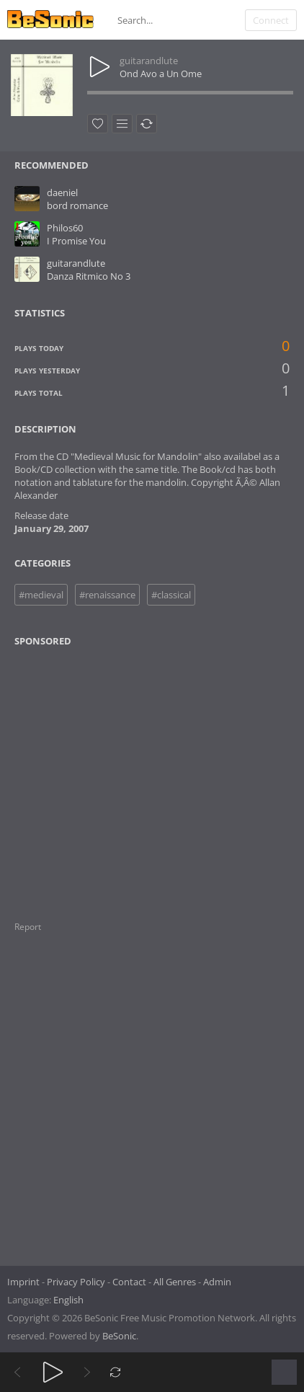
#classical (171, 594)
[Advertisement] (84, 775)
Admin (217, 1281)
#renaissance (107, 594)
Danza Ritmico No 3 (88, 276)
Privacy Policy (76, 1281)
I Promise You (76, 240)
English (68, 1299)
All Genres (174, 1281)
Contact (129, 1281)
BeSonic (119, 1335)
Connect (271, 20)
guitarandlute (149, 60)
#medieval (41, 594)
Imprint (23, 1281)
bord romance (77, 205)
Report (27, 927)
